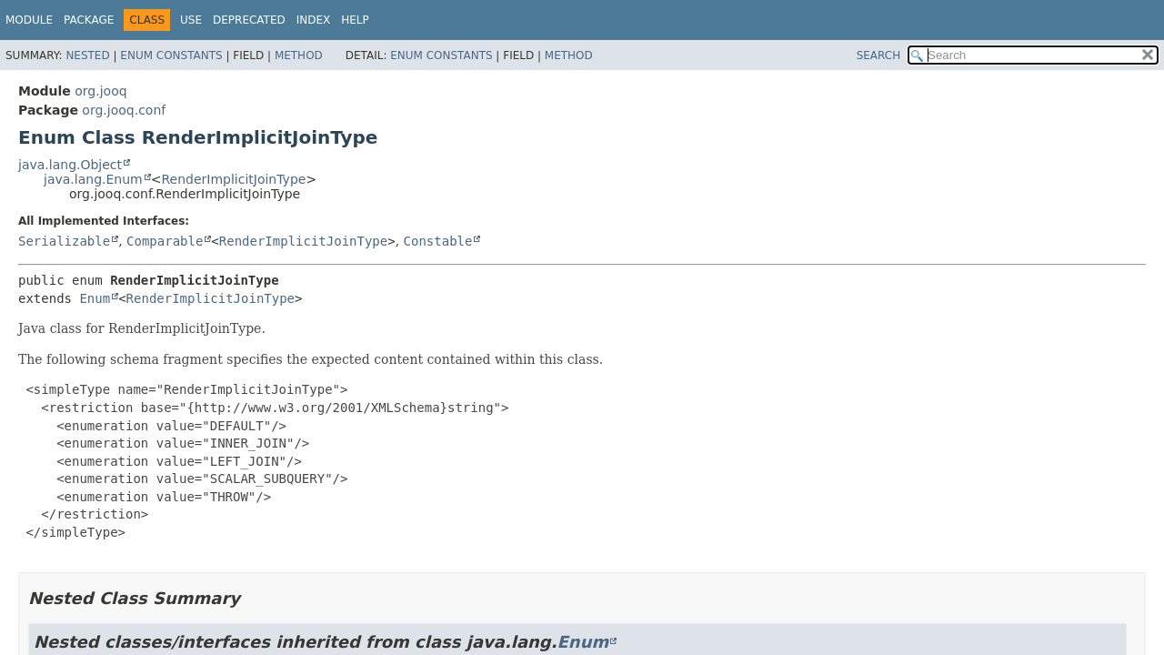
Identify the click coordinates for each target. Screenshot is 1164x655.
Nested (87, 55)
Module (29, 20)
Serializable (64, 241)
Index (313, 20)
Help (355, 20)
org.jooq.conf (124, 110)
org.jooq (100, 91)
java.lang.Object (70, 164)
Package (89, 20)
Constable (438, 241)
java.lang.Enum (93, 179)
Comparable (164, 241)
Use (191, 20)
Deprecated (249, 20)
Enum (94, 298)
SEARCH (879, 55)
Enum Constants (171, 55)
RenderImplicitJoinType (233, 179)
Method (299, 55)
